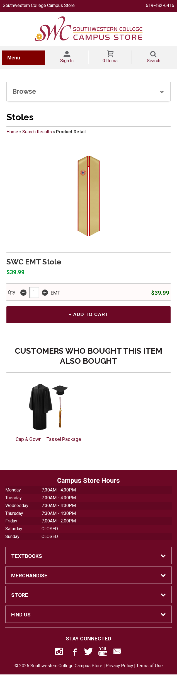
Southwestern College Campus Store (39, 5)
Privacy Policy (119, 666)
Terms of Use (149, 666)
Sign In (67, 60)
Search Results (37, 131)
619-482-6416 (160, 5)
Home (12, 131)
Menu (13, 58)
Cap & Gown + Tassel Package (48, 440)
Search (153, 60)
